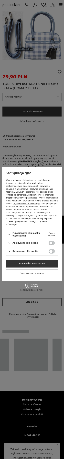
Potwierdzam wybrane (32, 273)
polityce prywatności (27, 198)
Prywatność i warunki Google (26, 204)
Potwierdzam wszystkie (32, 263)
